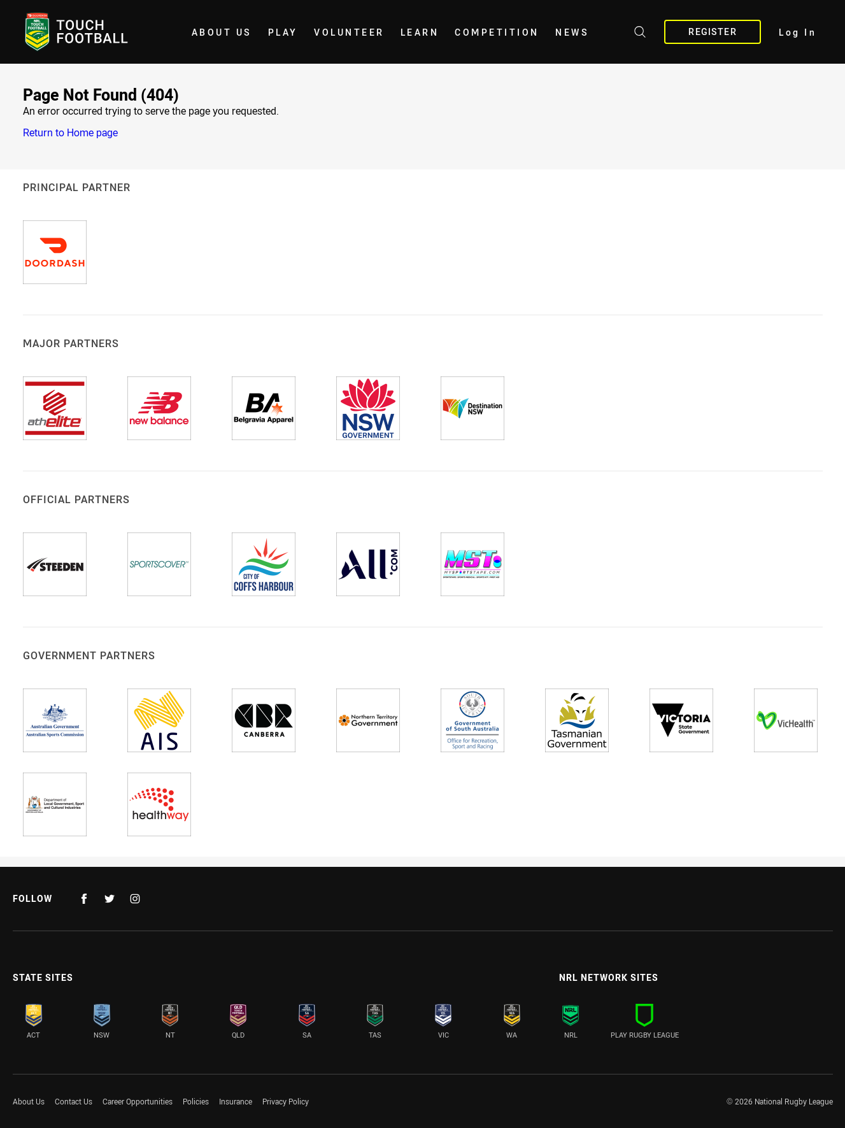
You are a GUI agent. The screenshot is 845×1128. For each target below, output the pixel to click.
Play (283, 32)
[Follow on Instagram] (135, 898)
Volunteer (349, 32)
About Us (222, 32)
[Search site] (640, 33)
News (572, 32)
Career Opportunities (138, 1101)
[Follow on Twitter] (109, 898)
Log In (797, 32)
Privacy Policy (285, 1101)
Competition (497, 32)
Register (712, 31)
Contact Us (73, 1101)
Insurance (235, 1101)
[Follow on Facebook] (84, 898)
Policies (196, 1101)
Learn (420, 32)
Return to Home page (70, 132)
